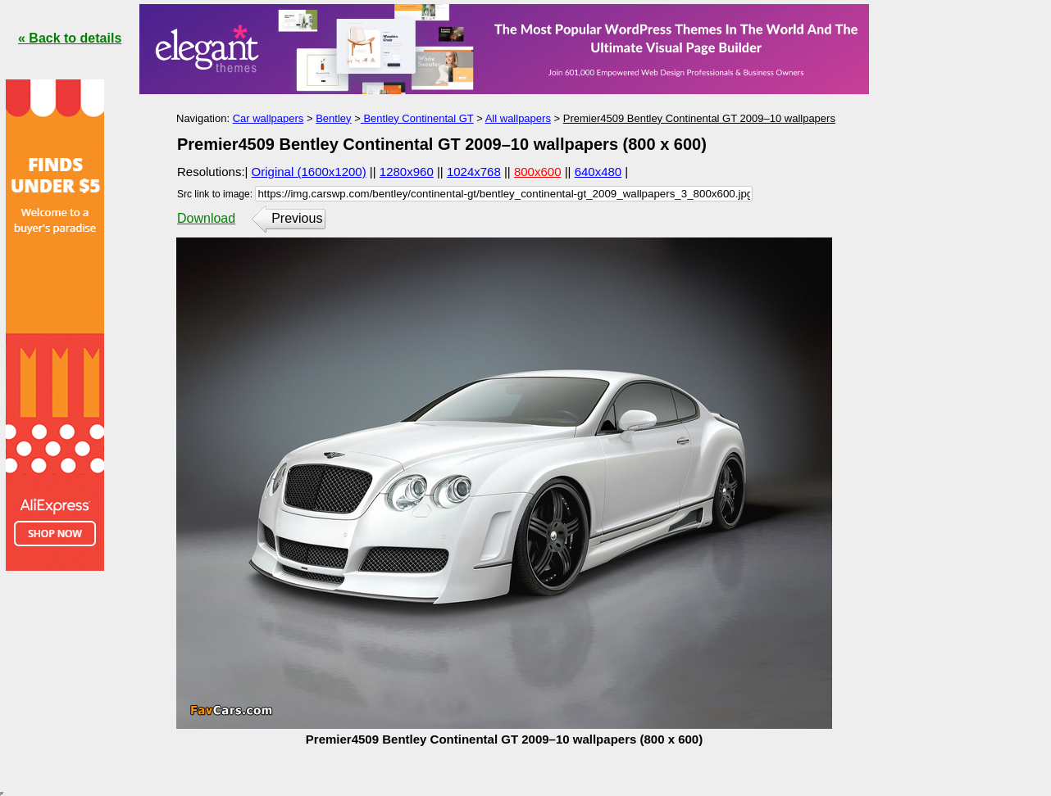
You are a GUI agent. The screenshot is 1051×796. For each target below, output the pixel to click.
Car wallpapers (268, 118)
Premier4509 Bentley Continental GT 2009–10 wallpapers (699, 118)
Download (206, 218)
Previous (296, 218)
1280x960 (407, 172)
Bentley (333, 118)
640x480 (598, 172)
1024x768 (474, 172)
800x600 (538, 172)
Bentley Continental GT (417, 118)
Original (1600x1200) (309, 172)
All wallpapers (518, 118)
